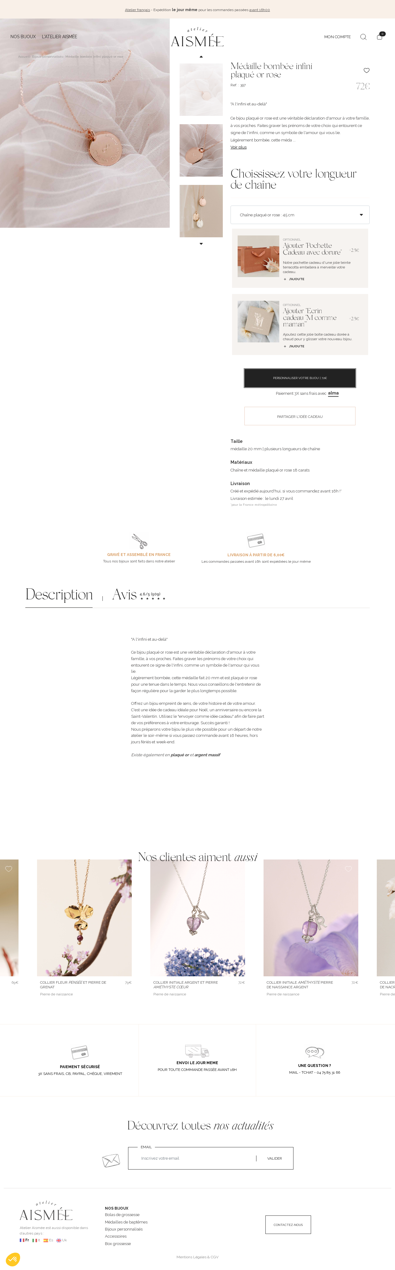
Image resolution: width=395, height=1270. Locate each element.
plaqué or (180, 753)
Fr (27, 1239)
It (39, 1239)
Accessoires (116, 1235)
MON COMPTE (337, 35)
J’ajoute (293, 278)
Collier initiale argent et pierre (185, 983)
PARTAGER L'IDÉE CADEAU (300, 415)
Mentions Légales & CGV (197, 1256)
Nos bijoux (23, 35)
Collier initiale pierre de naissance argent (300, 983)
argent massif (207, 753)
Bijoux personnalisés (124, 1228)
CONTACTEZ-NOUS (288, 1223)
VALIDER (274, 1157)
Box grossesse (118, 1242)
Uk (64, 1239)
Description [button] (59, 595)
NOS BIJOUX (116, 1207)
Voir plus (239, 145)
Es (51, 1239)
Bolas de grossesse (122, 1213)
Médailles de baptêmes (126, 1220)
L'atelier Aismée (59, 35)
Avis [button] (124, 595)
